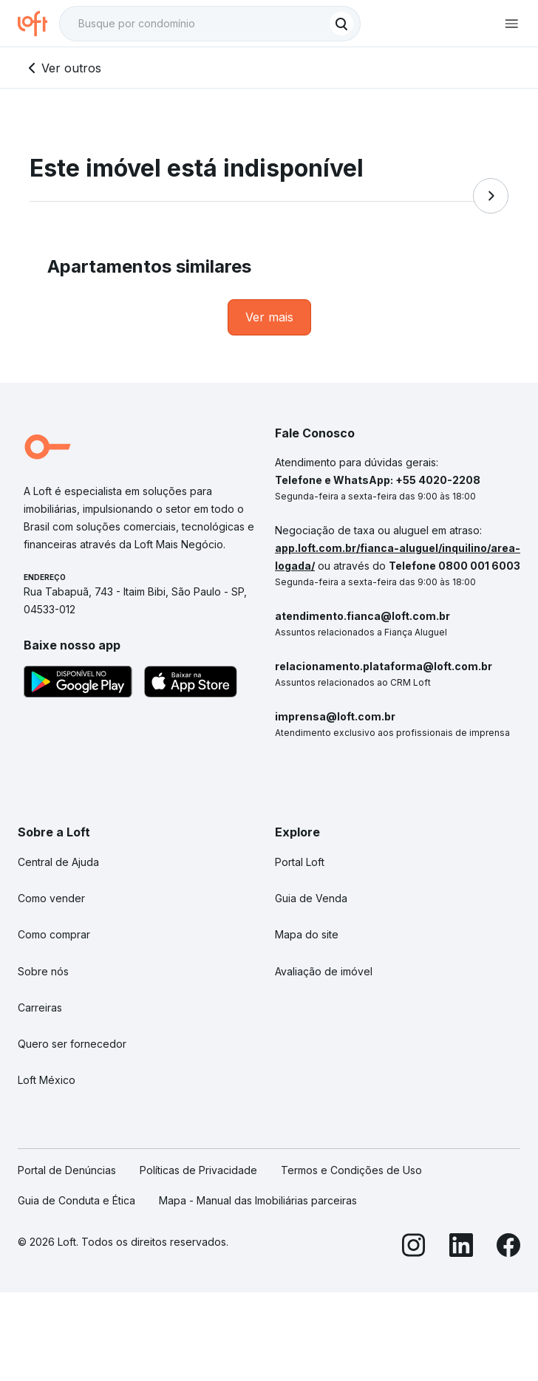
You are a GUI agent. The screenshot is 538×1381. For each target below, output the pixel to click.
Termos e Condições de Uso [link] (351, 1170)
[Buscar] (341, 23)
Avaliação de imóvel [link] (323, 971)
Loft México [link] (46, 1080)
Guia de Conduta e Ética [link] (76, 1200)
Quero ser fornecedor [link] (72, 1043)
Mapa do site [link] (306, 934)
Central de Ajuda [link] (58, 862)
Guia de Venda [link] (311, 898)
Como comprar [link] (54, 934)
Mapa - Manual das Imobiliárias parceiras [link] (258, 1200)
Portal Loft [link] (299, 862)
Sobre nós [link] (43, 971)
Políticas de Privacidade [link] (198, 1170)
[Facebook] (508, 1247)
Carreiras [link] (40, 1007)
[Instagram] (414, 1247)
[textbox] (210, 23)
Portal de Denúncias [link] (67, 1170)
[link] (269, 317)
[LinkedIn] (461, 1247)
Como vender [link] (51, 898)
